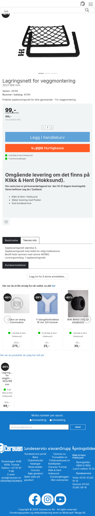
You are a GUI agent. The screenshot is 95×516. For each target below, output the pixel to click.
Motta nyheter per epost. (47, 415)
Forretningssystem (20, 512)
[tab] (11, 240)
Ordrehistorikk (35, 460)
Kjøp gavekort (35, 473)
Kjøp (47, 137)
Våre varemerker (59, 480)
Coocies (35, 470)
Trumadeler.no (59, 457)
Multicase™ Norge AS (74, 512)
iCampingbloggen (59, 476)
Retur (35, 457)
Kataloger (35, 463)
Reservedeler (35, 467)
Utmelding (58, 420)
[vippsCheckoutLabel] (47, 148)
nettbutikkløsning (43, 512)
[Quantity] (47, 127)
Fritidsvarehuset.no (59, 460)
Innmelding (39, 420)
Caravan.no (59, 453)
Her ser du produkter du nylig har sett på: (22, 355)
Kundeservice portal (35, 453)
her (53, 285)
